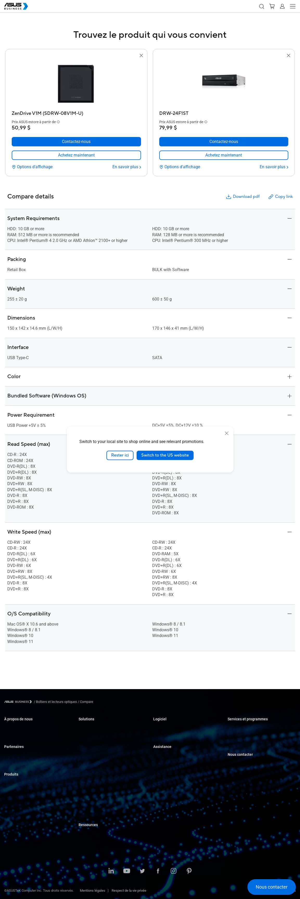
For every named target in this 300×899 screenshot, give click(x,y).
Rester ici (120, 455)
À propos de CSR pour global (25, 736)
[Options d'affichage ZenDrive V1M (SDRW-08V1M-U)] (32, 167)
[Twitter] (142, 871)
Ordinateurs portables (20, 783)
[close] (227, 433)
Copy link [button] (280, 196)
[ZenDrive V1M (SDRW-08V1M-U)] (76, 112)
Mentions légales (92, 890)
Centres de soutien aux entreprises (178, 755)
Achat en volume (240, 763)
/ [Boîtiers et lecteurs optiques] (55, 702)
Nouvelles (86, 841)
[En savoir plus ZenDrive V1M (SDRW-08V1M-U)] (126, 167)
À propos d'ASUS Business (23, 728)
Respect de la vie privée (129, 890)
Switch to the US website (165, 455)
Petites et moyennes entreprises (102, 728)
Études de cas (89, 833)
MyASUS (159, 728)
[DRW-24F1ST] (224, 112)
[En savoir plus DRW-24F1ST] (274, 167)
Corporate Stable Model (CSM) (250, 736)
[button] (261, 6)
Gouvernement (89, 798)
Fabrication (87, 767)
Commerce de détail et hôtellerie (102, 751)
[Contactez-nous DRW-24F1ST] (224, 141)
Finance (84, 790)
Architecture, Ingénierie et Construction (107, 775)
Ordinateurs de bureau (20, 791)
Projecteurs (12, 814)
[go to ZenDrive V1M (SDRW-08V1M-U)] (76, 83)
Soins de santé (89, 759)
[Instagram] (173, 871)
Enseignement (89, 743)
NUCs (8, 799)
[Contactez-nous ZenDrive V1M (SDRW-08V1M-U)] (76, 141)
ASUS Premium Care (243, 728)
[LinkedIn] (111, 871)
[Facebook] (158, 871)
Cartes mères (14, 822)
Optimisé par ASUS (242, 743)
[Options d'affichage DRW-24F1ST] (179, 167)
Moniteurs (11, 806)
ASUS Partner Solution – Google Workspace (111, 814)
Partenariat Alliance (18, 755)
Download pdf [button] (242, 196)
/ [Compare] (85, 702)
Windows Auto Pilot (167, 736)
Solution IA (86, 806)
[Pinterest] (189, 871)
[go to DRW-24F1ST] (224, 83)
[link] (76, 155)
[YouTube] (127, 871)
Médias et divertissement (97, 782)
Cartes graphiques (17, 830)
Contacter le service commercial (251, 771)
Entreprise (86, 736)
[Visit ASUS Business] (19, 701)
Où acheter (12, 763)
